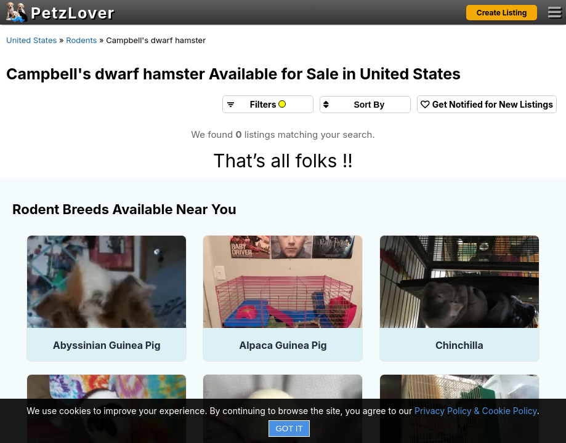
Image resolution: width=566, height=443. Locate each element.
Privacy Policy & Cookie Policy (475, 410)
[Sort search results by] (365, 105)
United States (31, 40)
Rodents (81, 40)
